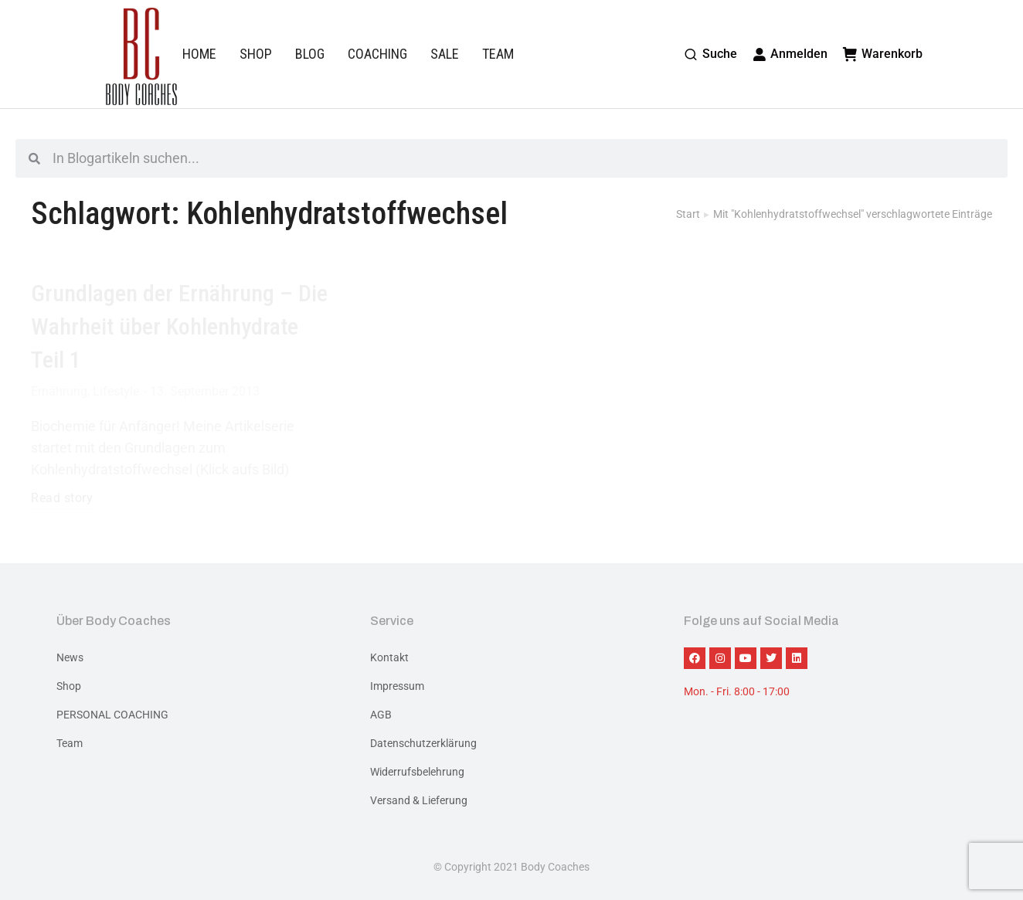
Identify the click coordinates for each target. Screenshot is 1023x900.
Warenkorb (883, 53)
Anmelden (790, 53)
